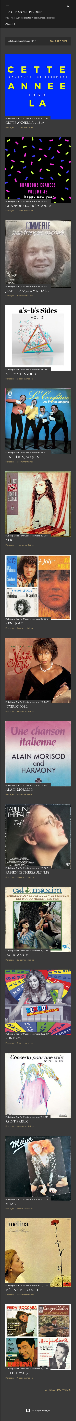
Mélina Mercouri (21, 1290)
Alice (10, 540)
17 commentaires (25, 1378)
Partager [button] (9, 127)
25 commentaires (25, 1294)
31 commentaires (25, 378)
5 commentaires (24, 794)
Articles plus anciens (58, 1390)
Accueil (10, 23)
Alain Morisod (19, 789)
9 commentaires (25, 461)
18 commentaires (25, 711)
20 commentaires (25, 960)
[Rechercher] (69, 5)
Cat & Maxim (17, 955)
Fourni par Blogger (38, 1410)
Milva (10, 1203)
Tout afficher (58, 41)
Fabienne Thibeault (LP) (27, 872)
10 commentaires (25, 877)
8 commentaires (25, 295)
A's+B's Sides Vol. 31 (21, 374)
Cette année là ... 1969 (24, 122)
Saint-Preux (16, 1121)
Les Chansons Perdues (23, 12)
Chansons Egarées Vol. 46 (28, 205)
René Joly (14, 623)
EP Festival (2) (17, 1373)
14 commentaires (25, 545)
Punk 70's (13, 1038)
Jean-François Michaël (26, 291)
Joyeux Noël (16, 706)
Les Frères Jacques (22, 457)
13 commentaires (25, 127)
